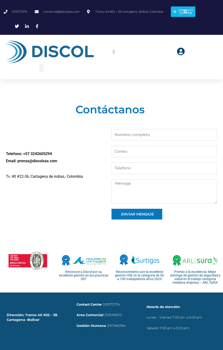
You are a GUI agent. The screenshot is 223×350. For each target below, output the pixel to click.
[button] (185, 12)
